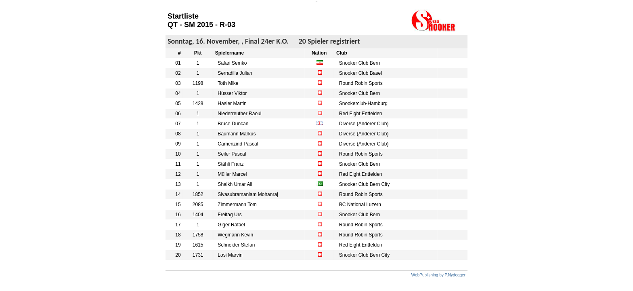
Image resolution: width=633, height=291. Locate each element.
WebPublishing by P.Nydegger (438, 275)
